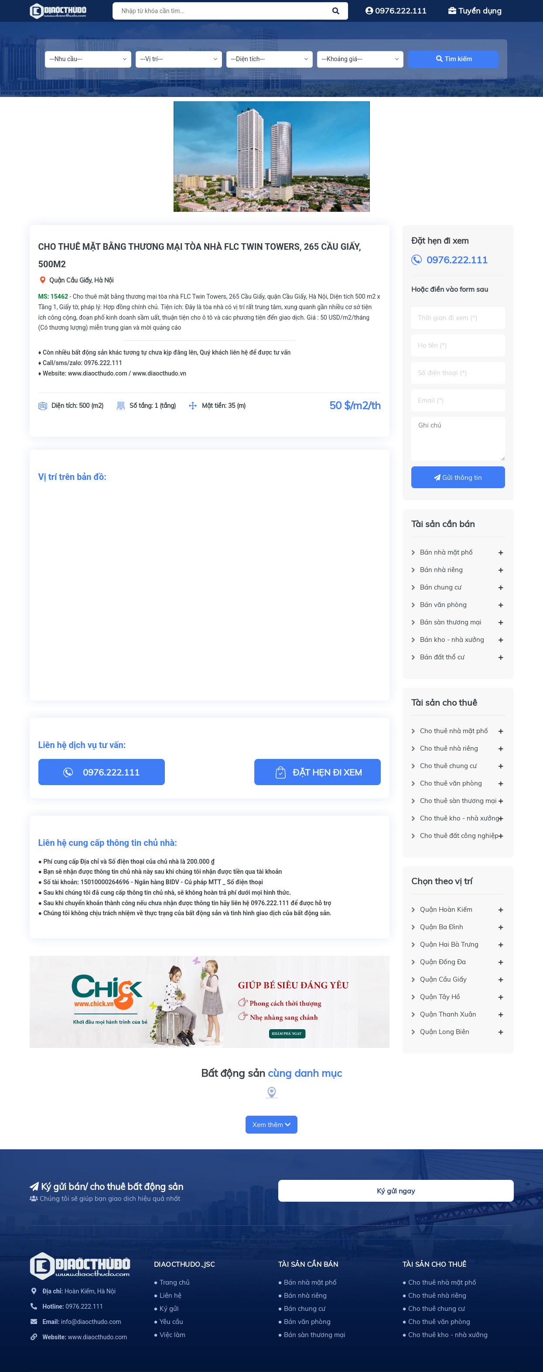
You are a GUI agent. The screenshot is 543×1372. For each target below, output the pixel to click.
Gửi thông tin (458, 477)
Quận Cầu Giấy (443, 979)
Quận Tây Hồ (440, 997)
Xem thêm (271, 1124)
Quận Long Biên (444, 1031)
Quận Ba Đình (441, 927)
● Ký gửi (166, 1308)
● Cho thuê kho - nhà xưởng (445, 1335)
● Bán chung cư (301, 1308)
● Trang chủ (172, 1282)
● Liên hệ (167, 1295)
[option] (272, 156)
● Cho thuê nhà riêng (434, 1295)
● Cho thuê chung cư (434, 1308)
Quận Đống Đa (443, 962)
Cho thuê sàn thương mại (458, 800)
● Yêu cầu (168, 1321)
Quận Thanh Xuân (448, 1014)
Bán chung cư (440, 587)
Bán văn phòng (443, 604)
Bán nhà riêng (441, 569)
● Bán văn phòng (304, 1321)
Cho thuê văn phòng (451, 783)
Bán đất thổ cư (442, 657)
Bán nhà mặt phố (446, 552)
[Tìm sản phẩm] (229, 11)
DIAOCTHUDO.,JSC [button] (184, 1264)
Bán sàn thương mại (451, 622)
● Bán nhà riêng (302, 1295)
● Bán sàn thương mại (311, 1335)
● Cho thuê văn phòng (436, 1321)
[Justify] (336, 11)
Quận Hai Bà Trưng (449, 944)
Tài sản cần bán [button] (308, 1264)
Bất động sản (271, 1073)
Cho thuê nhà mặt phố (454, 731)
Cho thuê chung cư (448, 766)
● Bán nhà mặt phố (307, 1282)
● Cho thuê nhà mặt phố (439, 1282)
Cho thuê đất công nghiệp (459, 835)
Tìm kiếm (454, 59)
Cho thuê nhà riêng (449, 748)
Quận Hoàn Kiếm (446, 909)
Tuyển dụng (475, 11)
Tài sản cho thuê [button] (435, 1264)
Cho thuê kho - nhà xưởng (459, 818)
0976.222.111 (396, 11)
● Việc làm (169, 1335)
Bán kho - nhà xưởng (452, 639)
